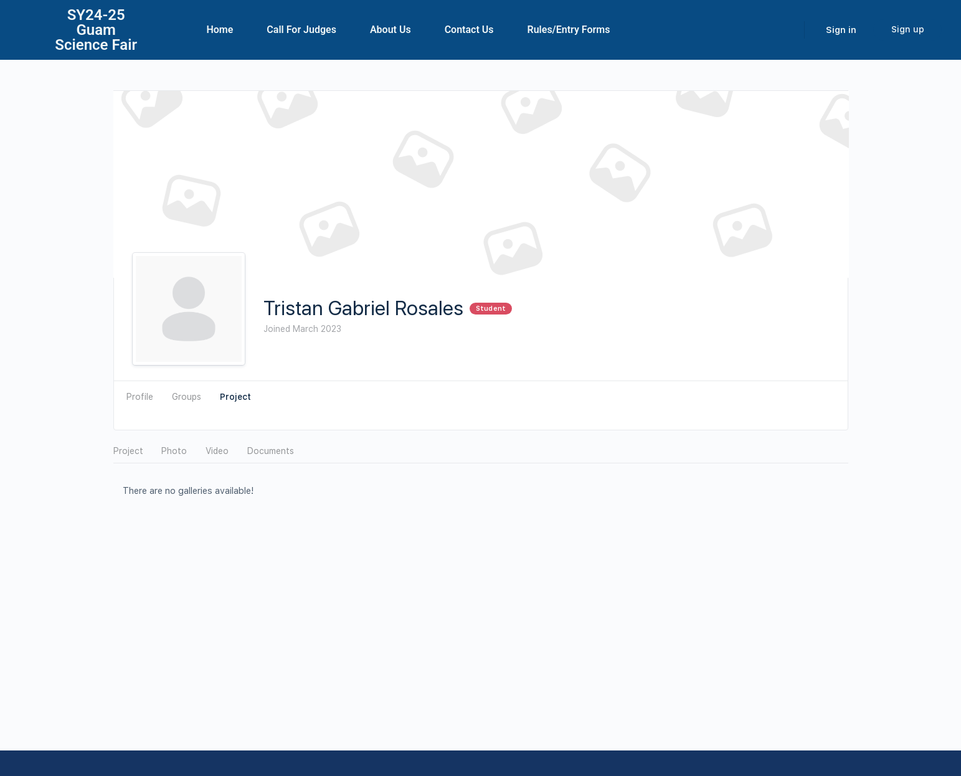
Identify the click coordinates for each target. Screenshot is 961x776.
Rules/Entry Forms (569, 29)
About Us (390, 29)
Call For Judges (301, 29)
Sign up (907, 29)
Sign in (841, 30)
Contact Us (469, 29)
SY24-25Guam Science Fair (96, 30)
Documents (270, 451)
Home (219, 29)
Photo (174, 451)
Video (217, 451)
